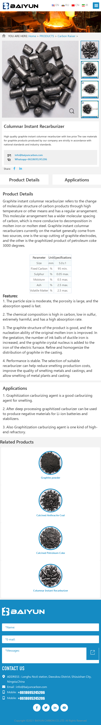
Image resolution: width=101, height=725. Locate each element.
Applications (77, 179)
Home (32, 36)
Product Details (24, 179)
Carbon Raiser (66, 36)
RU (65, 5)
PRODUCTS (47, 36)
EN (55, 5)
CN (75, 5)
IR (85, 5)
